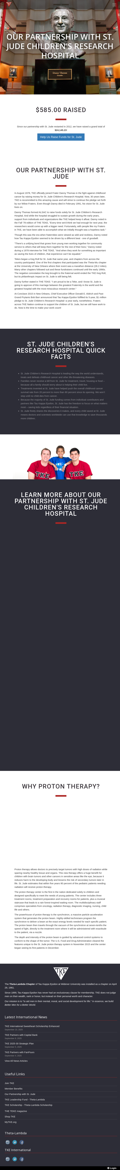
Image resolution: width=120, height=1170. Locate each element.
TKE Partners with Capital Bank (21, 1035)
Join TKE (9, 1083)
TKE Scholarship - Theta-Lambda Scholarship (28, 1105)
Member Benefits (13, 1088)
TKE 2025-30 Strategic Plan (19, 1043)
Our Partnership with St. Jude (20, 1094)
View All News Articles (16, 1060)
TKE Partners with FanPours (19, 1052)
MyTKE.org (10, 1122)
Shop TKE (10, 1116)
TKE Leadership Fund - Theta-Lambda (25, 1099)
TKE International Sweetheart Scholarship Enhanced (32, 1026)
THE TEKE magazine (16, 1111)
